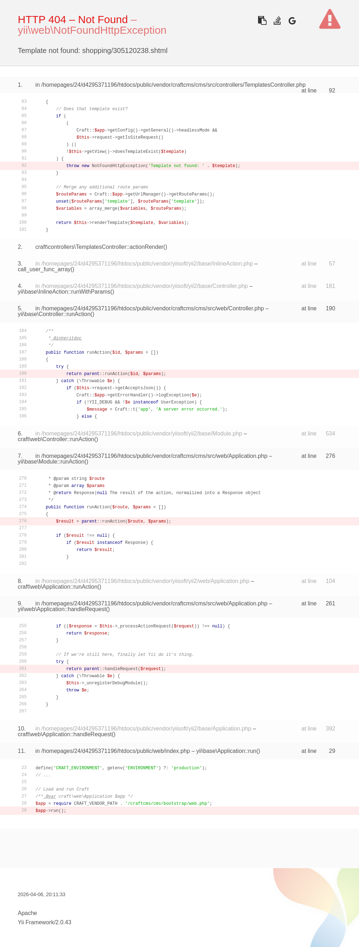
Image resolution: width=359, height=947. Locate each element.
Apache (27, 913)
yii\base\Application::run (226, 751)
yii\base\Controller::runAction (54, 314)
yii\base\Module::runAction (51, 462)
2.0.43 (63, 922)
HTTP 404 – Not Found (73, 19)
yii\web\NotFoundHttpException (92, 30)
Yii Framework (36, 922)
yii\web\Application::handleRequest (62, 609)
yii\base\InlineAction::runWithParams (64, 292)
